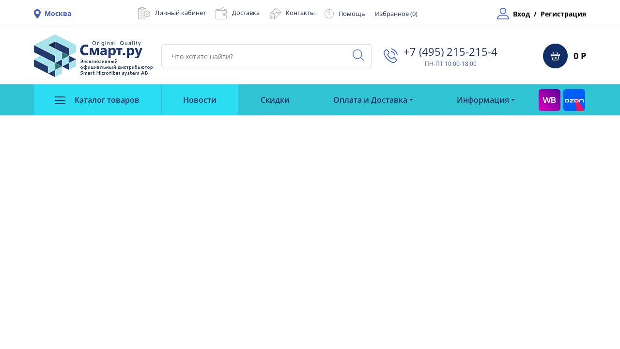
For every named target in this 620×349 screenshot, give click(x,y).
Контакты (300, 12)
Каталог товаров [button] (97, 100)
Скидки (275, 100)
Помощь (352, 13)
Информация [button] (483, 100)
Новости (200, 100)
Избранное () (396, 13)
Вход (521, 13)
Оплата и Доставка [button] (370, 100)
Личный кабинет (180, 12)
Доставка (246, 12)
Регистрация (563, 13)
